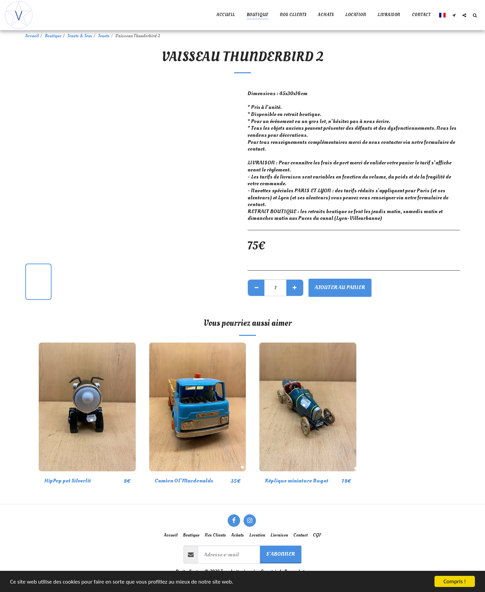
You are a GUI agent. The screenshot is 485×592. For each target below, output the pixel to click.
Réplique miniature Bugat (296, 480)
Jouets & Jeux (79, 36)
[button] (454, 15)
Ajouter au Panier (340, 287)
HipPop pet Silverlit (67, 480)
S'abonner (280, 554)
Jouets (103, 36)
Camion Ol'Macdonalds (184, 480)
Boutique (53, 36)
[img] (87, 407)
